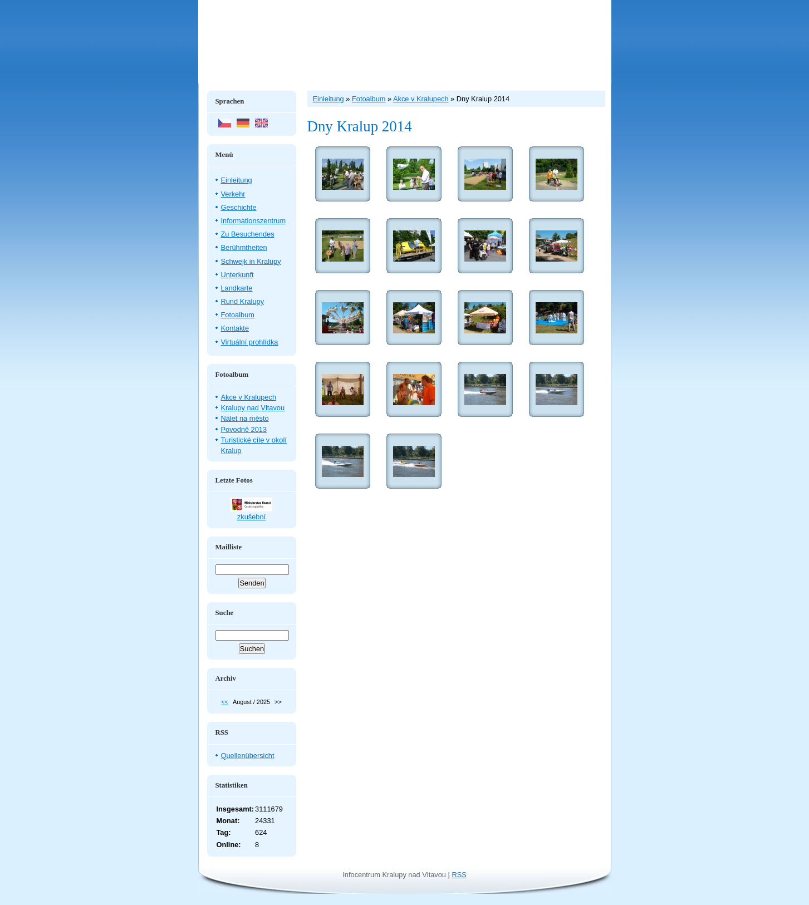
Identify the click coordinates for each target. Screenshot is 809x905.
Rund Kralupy (242, 301)
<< (224, 702)
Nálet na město (245, 418)
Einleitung (236, 180)
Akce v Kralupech (249, 397)
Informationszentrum (253, 221)
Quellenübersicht (247, 755)
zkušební (251, 517)
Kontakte (235, 328)
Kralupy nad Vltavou (253, 408)
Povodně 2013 (244, 429)
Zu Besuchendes (247, 234)
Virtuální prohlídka (249, 342)
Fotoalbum (237, 315)
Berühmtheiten (244, 247)
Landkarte (237, 288)
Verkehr (233, 194)
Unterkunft (237, 274)
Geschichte (239, 207)
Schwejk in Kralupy (251, 261)
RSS (459, 874)
